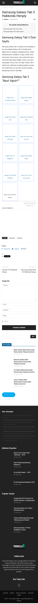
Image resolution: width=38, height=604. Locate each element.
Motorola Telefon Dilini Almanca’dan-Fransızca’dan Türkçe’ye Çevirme (22, 362)
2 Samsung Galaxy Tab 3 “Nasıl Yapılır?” (13, 31)
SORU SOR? (9, 394)
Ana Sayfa (5, 7)
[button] (35, 3)
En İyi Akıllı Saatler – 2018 (22, 472)
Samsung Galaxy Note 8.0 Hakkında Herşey (28, 271)
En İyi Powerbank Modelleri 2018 (24, 482)
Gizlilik (19, 595)
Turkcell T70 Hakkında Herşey (9, 271)
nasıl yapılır (12, 238)
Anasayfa (5, 593)
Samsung (19, 238)
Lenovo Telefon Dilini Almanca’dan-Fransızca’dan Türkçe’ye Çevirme (22, 382)
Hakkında (31, 593)
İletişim (12, 593)
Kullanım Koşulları (21, 593)
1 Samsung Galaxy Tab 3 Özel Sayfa (12, 29)
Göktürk (6, 19)
